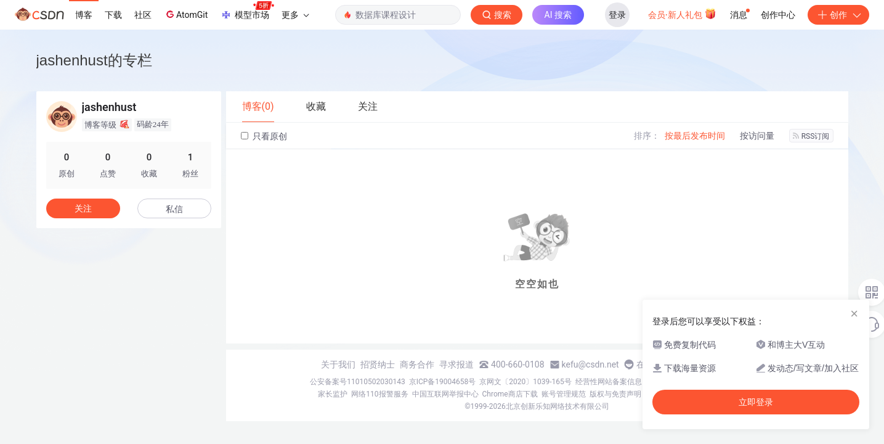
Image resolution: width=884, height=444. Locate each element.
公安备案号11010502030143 (357, 381)
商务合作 (417, 364)
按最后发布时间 (695, 136)
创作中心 (778, 15)
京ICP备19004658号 (442, 381)
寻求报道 (456, 364)
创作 (838, 15)
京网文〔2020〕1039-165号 (525, 381)
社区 (143, 15)
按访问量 (757, 136)
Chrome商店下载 (510, 394)
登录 (617, 15)
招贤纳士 (377, 364)
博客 (83, 15)
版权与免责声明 (615, 394)
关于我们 (338, 364)
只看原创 (264, 136)
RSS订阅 (811, 136)
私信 (174, 209)
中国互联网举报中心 (445, 394)
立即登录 (756, 402)
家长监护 (332, 394)
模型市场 (247, 11)
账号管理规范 (563, 394)
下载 (113, 15)
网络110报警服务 (379, 394)
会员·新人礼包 (682, 13)
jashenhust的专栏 (94, 60)
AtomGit (186, 14)
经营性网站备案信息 (608, 381)
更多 (295, 15)
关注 (83, 208)
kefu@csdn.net (590, 364)
